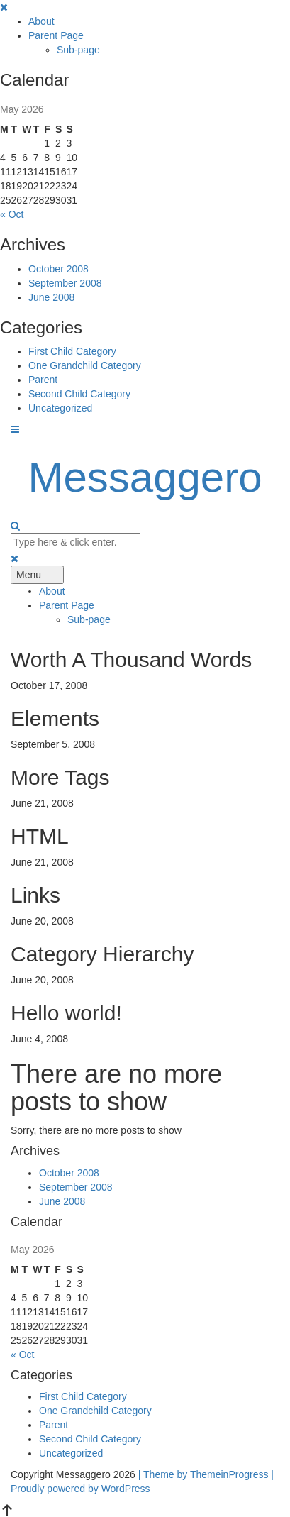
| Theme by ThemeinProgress (203, 1474)
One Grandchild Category (84, 365)
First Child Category (72, 351)
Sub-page (78, 49)
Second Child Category (79, 393)
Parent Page (56, 35)
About (41, 21)
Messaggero (145, 477)
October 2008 (58, 269)
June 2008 (51, 297)
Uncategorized (60, 408)
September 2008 (65, 283)
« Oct (11, 214)
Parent (42, 379)
